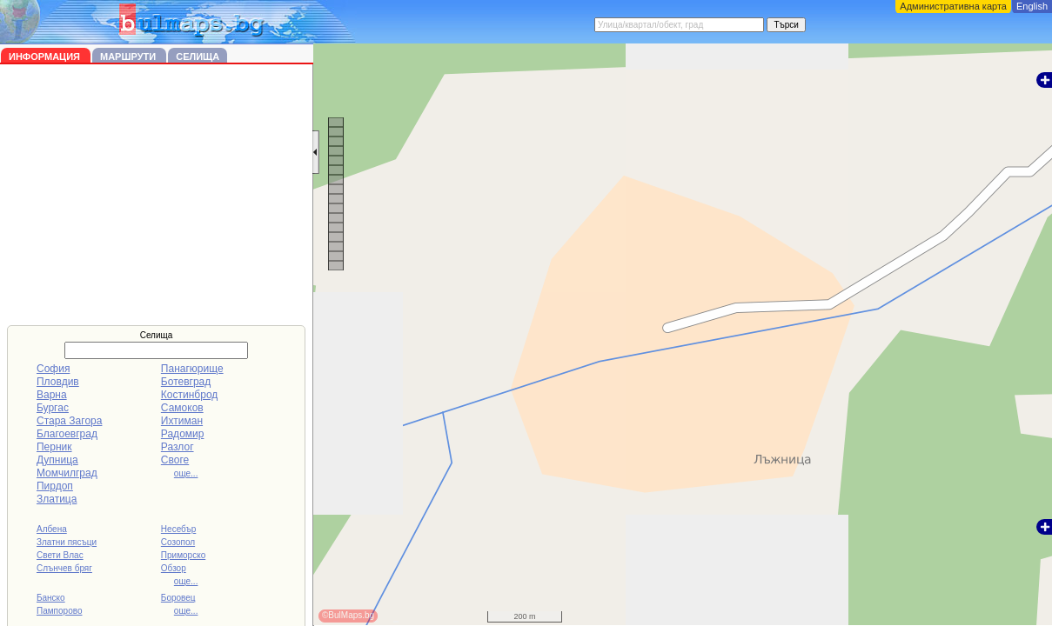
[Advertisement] (156, 194)
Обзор (173, 568)
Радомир (182, 434)
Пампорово (60, 611)
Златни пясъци (67, 542)
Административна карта (953, 6)
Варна (52, 395)
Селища (197, 56)
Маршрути (129, 56)
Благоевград (67, 434)
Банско (51, 598)
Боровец (178, 598)
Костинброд (189, 395)
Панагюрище (192, 369)
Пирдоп (55, 486)
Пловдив (58, 382)
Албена (52, 529)
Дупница (57, 460)
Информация (46, 56)
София (53, 369)
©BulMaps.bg (348, 615)
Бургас (53, 408)
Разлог (177, 447)
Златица (57, 499)
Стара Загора (69, 421)
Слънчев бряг (64, 568)
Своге (175, 460)
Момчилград (67, 473)
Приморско (183, 555)
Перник (54, 447)
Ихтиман (182, 421)
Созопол (178, 542)
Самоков (182, 408)
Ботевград (186, 382)
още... (186, 473)
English (1032, 6)
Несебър (178, 529)
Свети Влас (60, 555)
